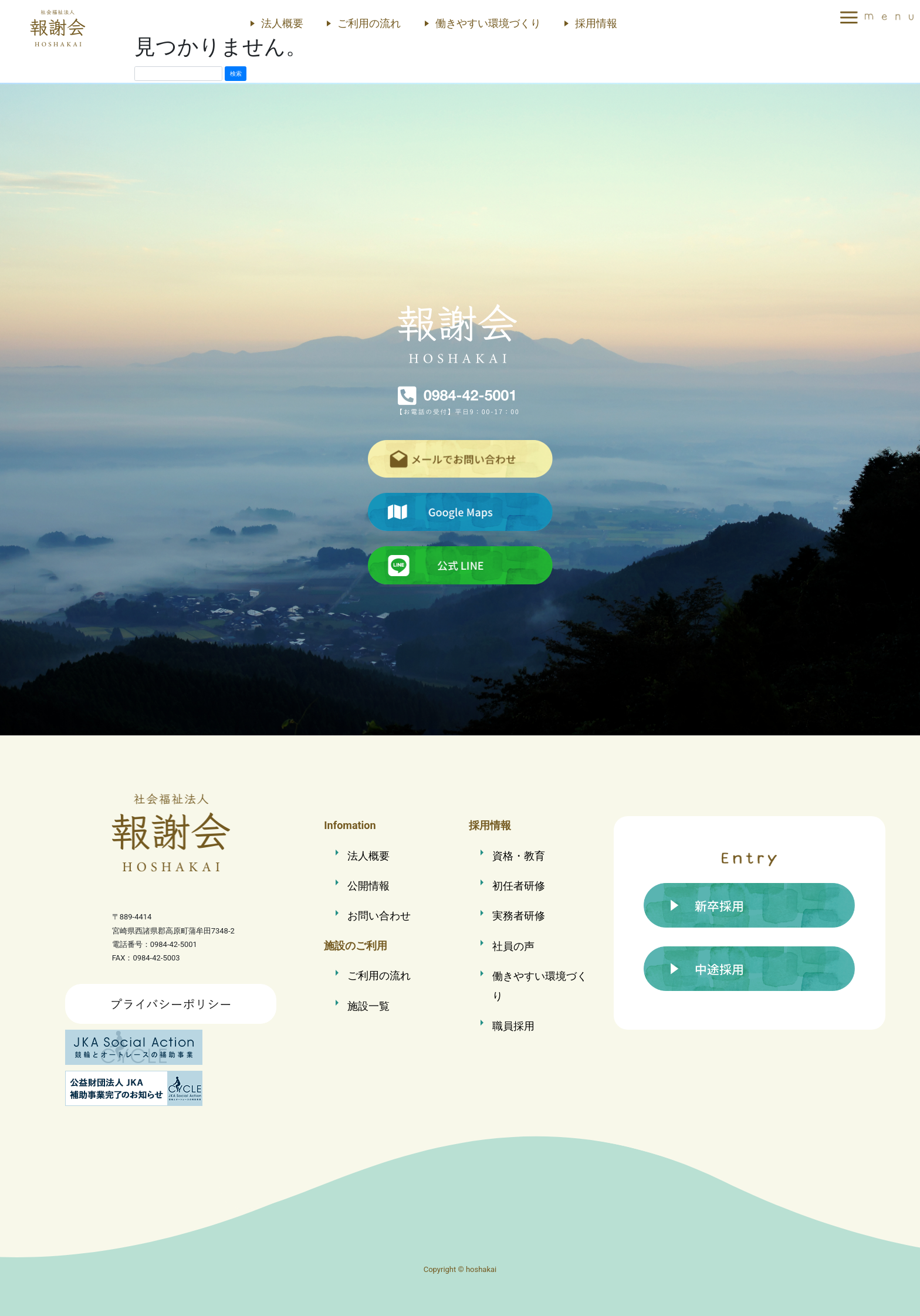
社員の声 (513, 944)
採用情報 (596, 23)
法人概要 (282, 23)
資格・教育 (518, 855)
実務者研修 (518, 914)
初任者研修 (518, 884)
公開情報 (368, 884)
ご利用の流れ (369, 23)
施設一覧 (368, 1003)
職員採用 (513, 1022)
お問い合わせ (379, 914)
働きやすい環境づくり (488, 23)
